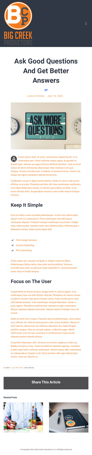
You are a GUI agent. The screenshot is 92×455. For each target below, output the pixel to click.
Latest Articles (29, 368)
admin (8, 368)
